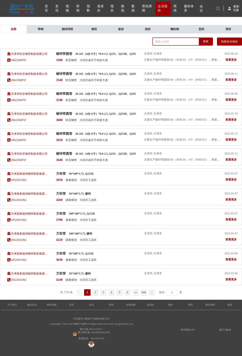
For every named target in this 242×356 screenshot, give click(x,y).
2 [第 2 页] (95, 292)
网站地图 (51, 304)
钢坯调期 (210, 304)
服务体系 (32, 304)
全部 (13, 29)
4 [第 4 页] (111, 292)
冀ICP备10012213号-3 (91, 329)
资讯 (91, 304)
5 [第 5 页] (119, 292)
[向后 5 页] (135, 292)
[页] (172, 292)
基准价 (150, 304)
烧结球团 (67, 29)
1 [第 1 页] (87, 292)
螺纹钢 (174, 29)
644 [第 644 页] (144, 292)
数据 (229, 304)
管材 (228, 29)
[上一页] (79, 292)
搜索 (206, 41)
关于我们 (12, 304)
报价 (170, 304)
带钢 (40, 29)
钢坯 (94, 29)
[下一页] (152, 292)
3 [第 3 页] (103, 292)
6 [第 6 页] (127, 292)
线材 (148, 29)
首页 (71, 304)
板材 (121, 29)
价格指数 (131, 304)
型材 (201, 29)
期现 (190, 304)
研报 (111, 304)
